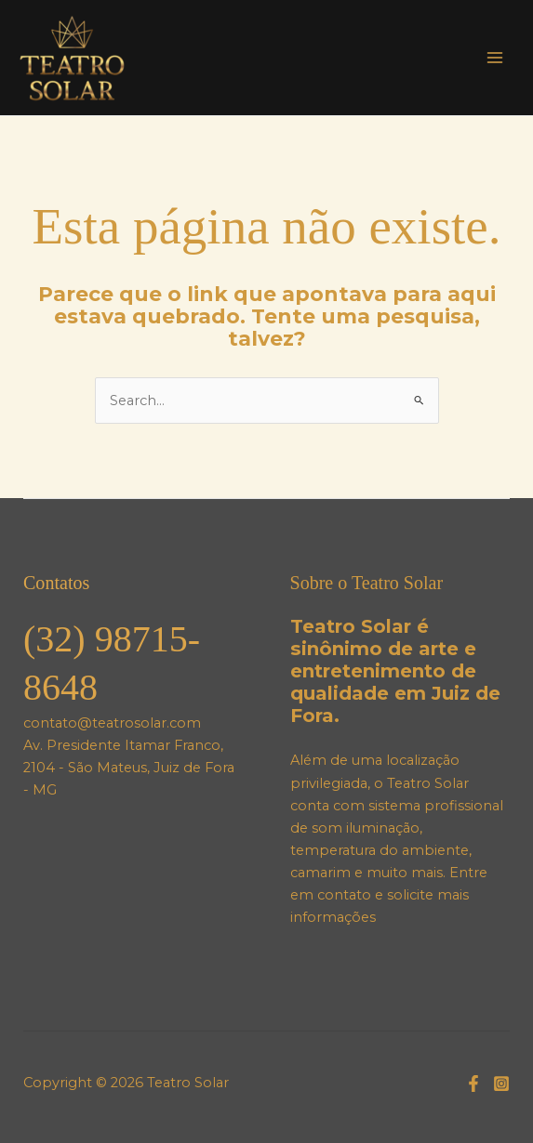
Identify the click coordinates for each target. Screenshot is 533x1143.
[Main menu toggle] (494, 57)
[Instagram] (501, 1083)
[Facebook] (473, 1083)
